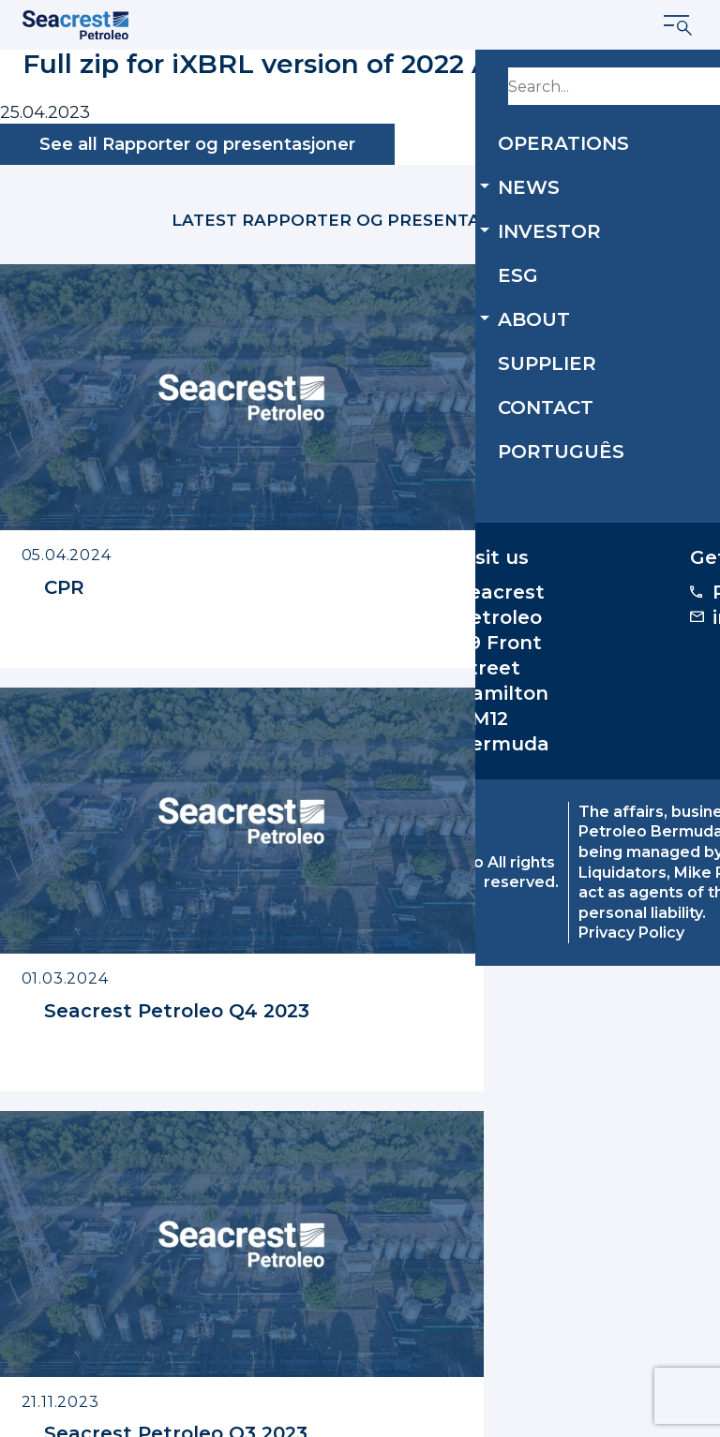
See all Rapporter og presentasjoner (197, 144)
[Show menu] (679, 25)
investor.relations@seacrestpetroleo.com (549, 1131)
